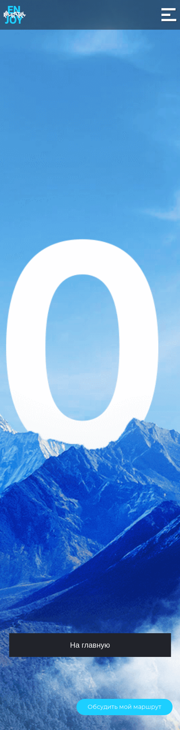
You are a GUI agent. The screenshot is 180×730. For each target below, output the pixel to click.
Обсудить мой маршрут (124, 707)
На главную (90, 645)
